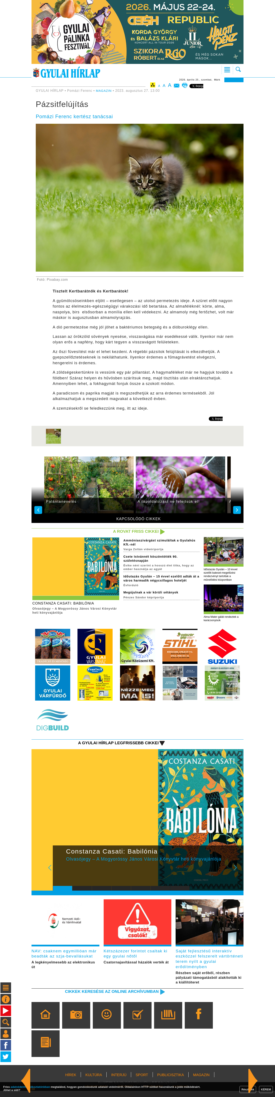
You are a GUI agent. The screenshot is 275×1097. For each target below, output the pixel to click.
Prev (59, 873)
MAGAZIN (104, 90)
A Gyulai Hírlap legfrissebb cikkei (115, 745)
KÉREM (266, 1089)
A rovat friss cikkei (134, 531)
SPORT (142, 1081)
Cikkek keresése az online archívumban (108, 997)
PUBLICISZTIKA (170, 1081)
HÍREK (70, 1081)
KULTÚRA (93, 1081)
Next (237, 873)
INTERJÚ (118, 1081)
